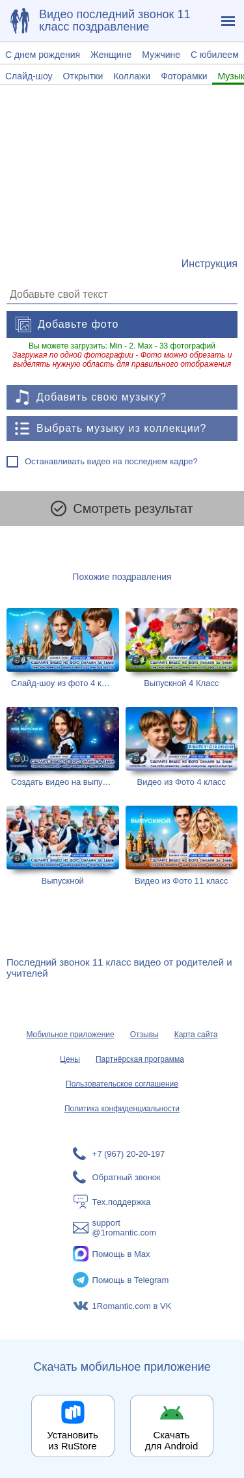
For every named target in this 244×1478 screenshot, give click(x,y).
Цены (70, 1059)
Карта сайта (196, 1034)
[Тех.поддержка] (122, 1201)
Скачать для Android (171, 1440)
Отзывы (144, 1034)
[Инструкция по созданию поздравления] (209, 264)
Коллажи (131, 76)
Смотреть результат (122, 508)
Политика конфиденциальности (122, 1108)
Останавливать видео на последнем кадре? (111, 461)
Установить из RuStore (72, 1440)
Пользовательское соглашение (122, 1084)
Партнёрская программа (140, 1059)
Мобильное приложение (70, 1034)
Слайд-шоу (29, 76)
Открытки (83, 76)
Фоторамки (184, 76)
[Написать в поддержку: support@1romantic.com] (122, 1227)
